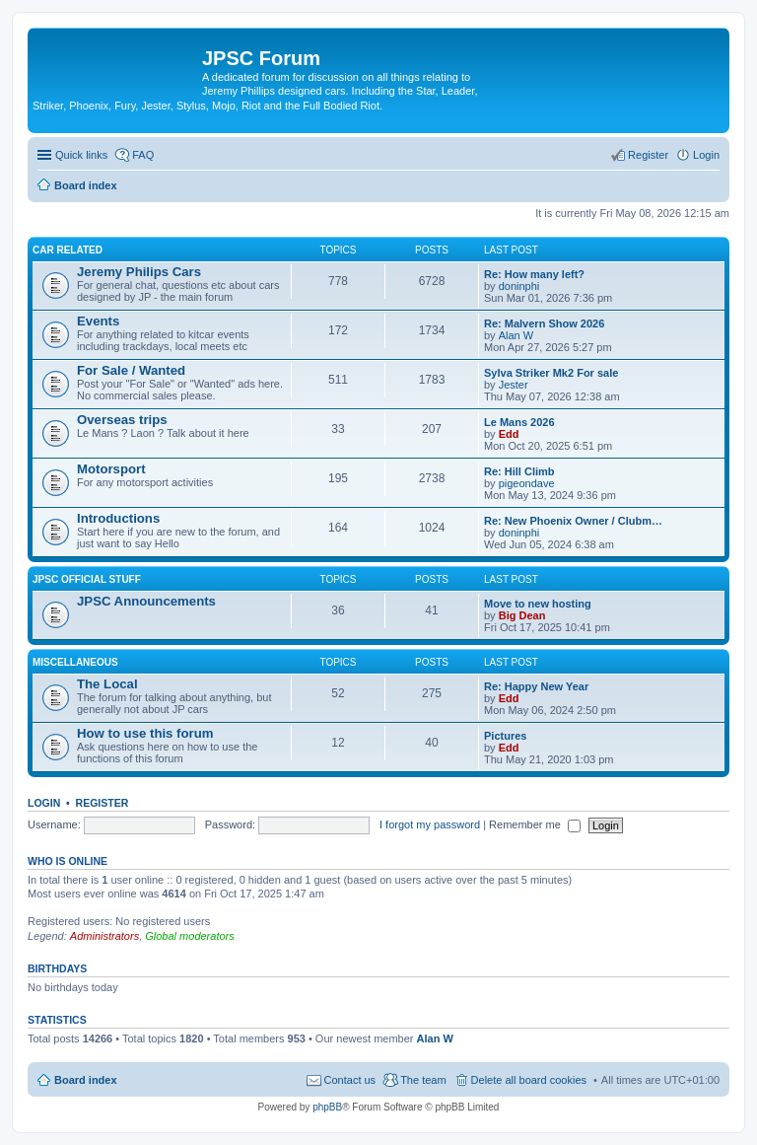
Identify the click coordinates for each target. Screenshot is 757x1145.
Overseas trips (122, 419)
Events (98, 321)
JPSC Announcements (146, 601)
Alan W (516, 335)
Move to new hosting (537, 603)
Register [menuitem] (648, 155)
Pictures (505, 736)
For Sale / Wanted (131, 370)
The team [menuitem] (423, 1080)
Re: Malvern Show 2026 (544, 323)
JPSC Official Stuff (87, 579)
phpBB (327, 1107)
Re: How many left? (534, 274)
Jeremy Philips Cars (139, 271)
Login (44, 803)
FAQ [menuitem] (143, 155)
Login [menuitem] (706, 155)
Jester (513, 385)
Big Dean (522, 615)
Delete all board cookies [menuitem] (528, 1080)
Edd (509, 434)
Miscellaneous (75, 662)
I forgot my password (429, 824)
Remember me (535, 824)
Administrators (104, 936)
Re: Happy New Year (536, 686)
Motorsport (111, 469)
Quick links (81, 155)
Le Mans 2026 (519, 422)
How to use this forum (145, 733)
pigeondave (527, 483)
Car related (68, 250)
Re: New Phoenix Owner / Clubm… (573, 521)
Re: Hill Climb (519, 471)
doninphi (519, 286)
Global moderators (190, 936)
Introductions (118, 518)
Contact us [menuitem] (350, 1080)
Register (102, 803)
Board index (85, 1080)
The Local (107, 684)
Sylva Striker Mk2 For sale (551, 373)
